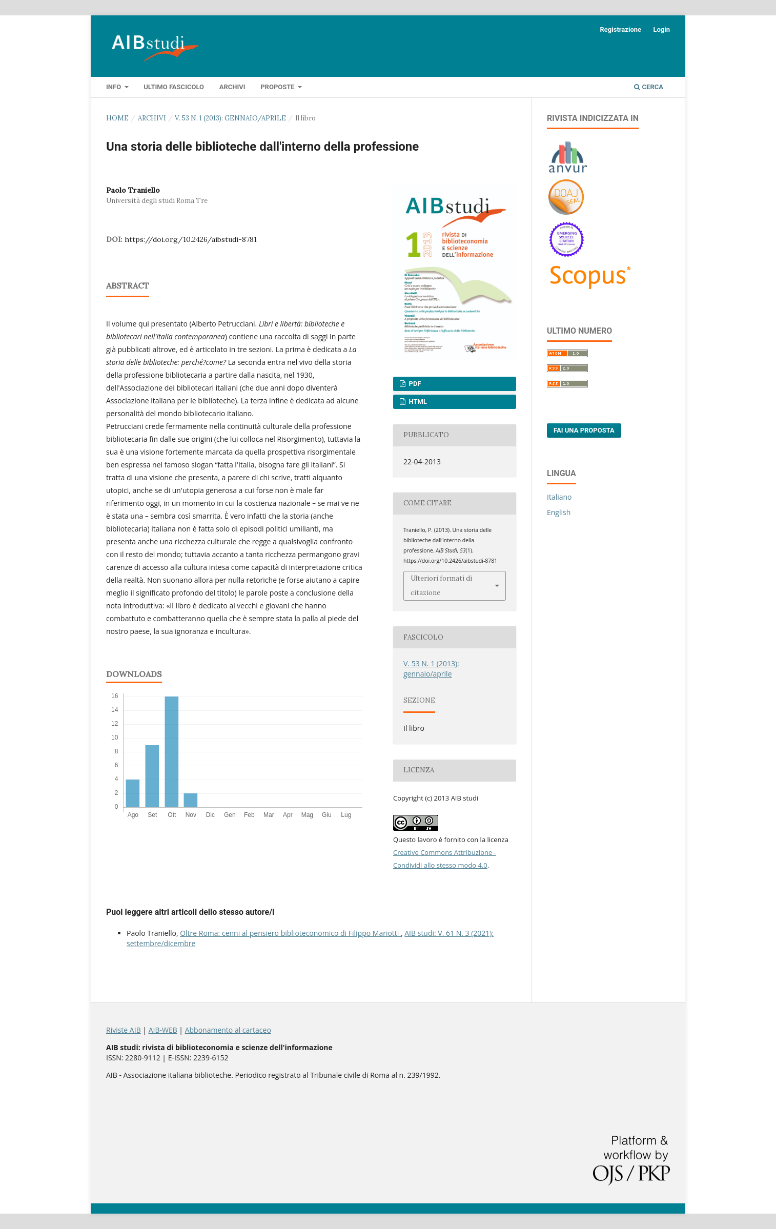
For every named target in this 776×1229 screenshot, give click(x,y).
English (558, 512)
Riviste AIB (123, 1030)
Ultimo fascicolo (174, 87)
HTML (417, 401)
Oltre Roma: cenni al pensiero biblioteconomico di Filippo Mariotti (290, 933)
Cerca (648, 87)
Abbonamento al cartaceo (228, 1030)
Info (114, 87)
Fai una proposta (584, 430)
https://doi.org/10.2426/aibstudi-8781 (191, 239)
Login (661, 29)
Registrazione (620, 29)
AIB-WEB (163, 1030)
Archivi (232, 87)
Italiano (559, 497)
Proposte (278, 87)
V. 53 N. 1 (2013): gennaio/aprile (230, 118)
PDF (414, 383)
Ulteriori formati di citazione (441, 585)
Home (117, 118)
